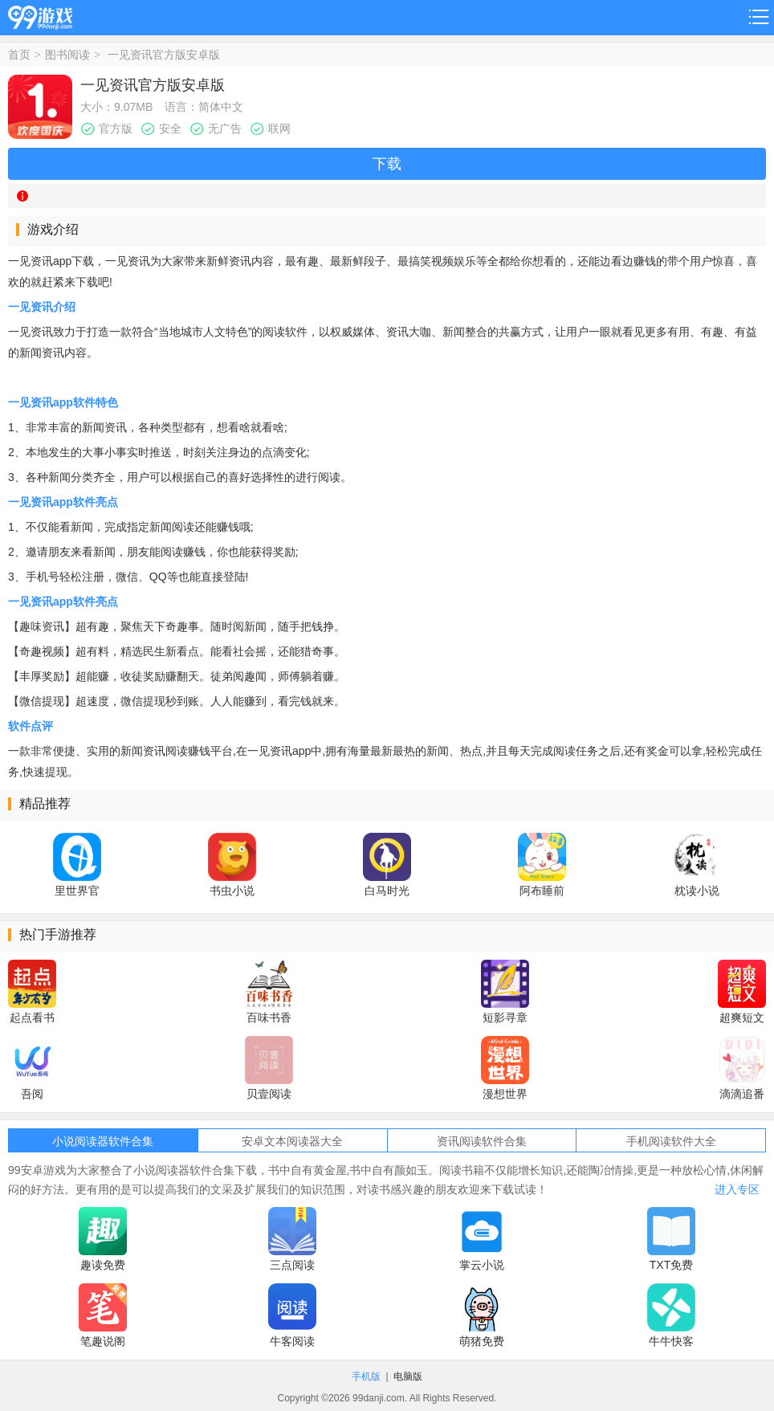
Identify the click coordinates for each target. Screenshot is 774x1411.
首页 (19, 54)
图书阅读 (67, 54)
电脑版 (407, 1376)
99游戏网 (40, 15)
